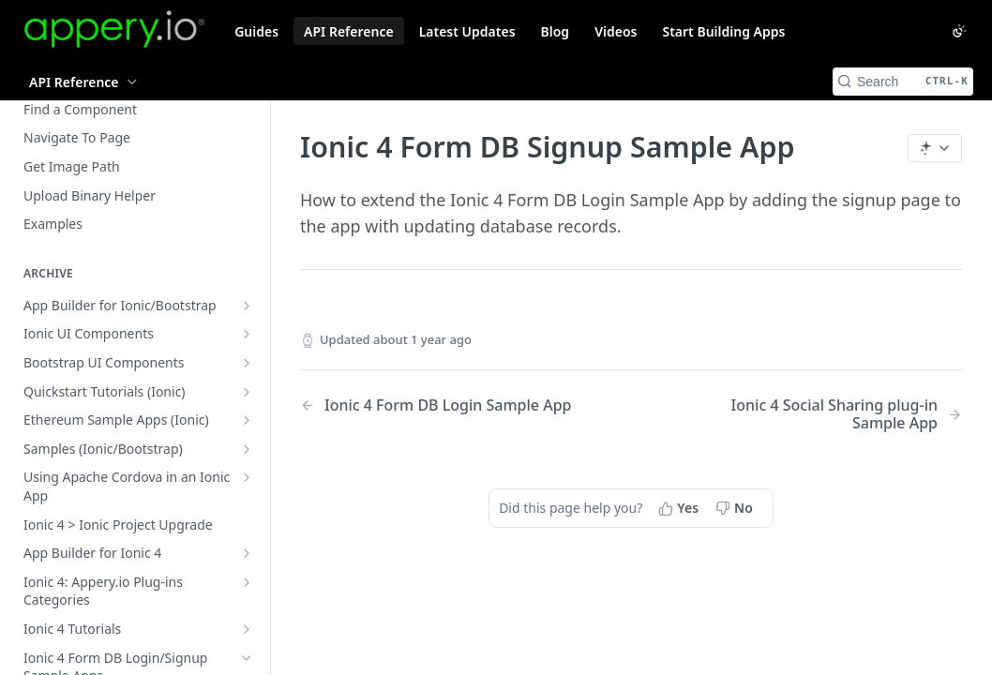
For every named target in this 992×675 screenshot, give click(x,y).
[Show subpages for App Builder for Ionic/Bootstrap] (246, 305)
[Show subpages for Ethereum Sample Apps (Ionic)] (246, 420)
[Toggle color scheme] (959, 31)
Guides (256, 31)
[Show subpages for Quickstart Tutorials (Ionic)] (246, 391)
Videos (615, 31)
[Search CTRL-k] (903, 82)
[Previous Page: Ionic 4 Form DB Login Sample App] (442, 405)
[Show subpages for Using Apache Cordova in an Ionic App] (246, 477)
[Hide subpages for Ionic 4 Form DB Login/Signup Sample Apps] (246, 658)
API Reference (349, 31)
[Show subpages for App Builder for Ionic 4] (246, 553)
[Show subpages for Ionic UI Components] (246, 333)
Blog (555, 31)
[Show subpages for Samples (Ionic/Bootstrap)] (246, 449)
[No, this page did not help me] (736, 508)
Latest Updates (467, 31)
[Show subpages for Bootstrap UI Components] (246, 362)
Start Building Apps (723, 31)
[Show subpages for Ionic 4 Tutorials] (246, 629)
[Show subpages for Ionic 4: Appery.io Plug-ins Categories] (246, 582)
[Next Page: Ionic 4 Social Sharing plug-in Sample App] (820, 414)
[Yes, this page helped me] (680, 508)
